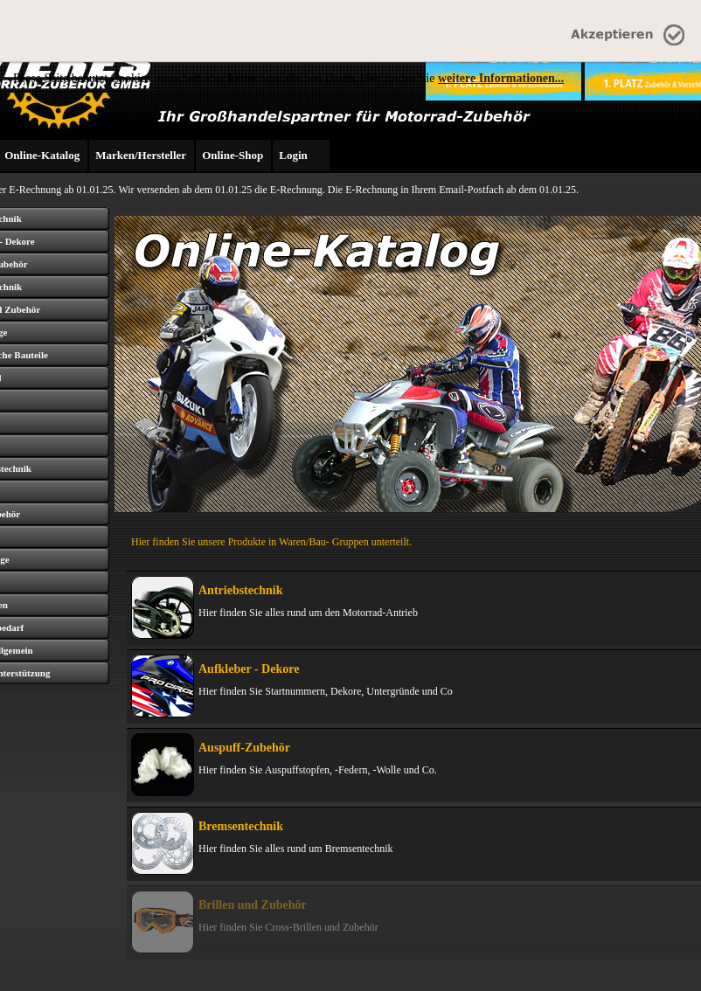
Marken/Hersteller (140, 155)
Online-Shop (232, 155)
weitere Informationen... (501, 78)
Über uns (78, 970)
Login (293, 155)
